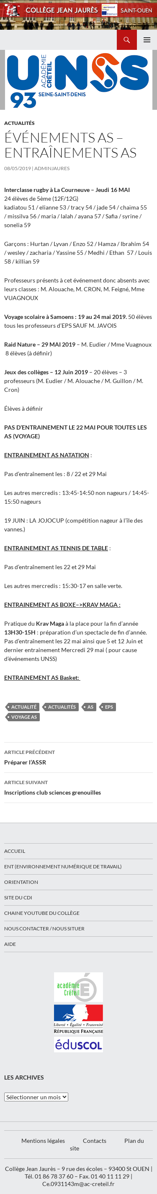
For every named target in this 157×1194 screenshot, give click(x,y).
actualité (23, 707)
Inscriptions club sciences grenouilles (78, 786)
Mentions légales (43, 1140)
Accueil (14, 851)
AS (90, 707)
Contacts (94, 1140)
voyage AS (24, 717)
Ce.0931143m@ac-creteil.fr (78, 1183)
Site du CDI (18, 897)
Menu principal (147, 40)
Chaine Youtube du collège (42, 913)
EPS (109, 707)
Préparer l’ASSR (78, 756)
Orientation (21, 882)
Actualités (19, 123)
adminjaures (51, 168)
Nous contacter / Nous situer (44, 928)
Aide (10, 944)
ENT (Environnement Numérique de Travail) (63, 866)
